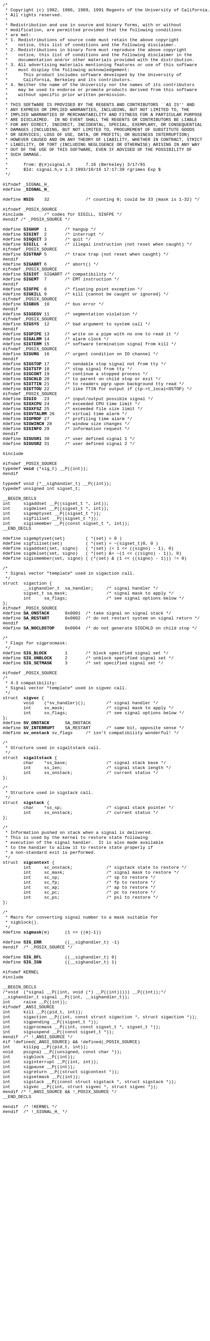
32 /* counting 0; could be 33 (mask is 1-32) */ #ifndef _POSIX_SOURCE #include (101, 257)
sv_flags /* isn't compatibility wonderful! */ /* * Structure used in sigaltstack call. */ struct (91, 894)
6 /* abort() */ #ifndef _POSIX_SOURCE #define (51, 323)
